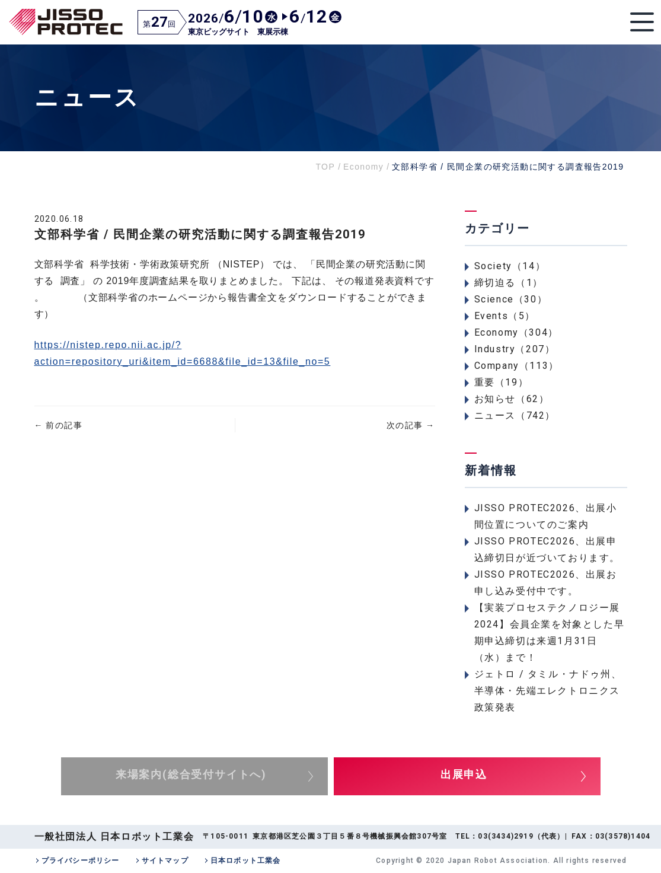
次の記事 (411, 425)
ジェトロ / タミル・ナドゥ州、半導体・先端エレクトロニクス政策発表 (548, 690)
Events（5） (504, 315)
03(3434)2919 (505, 836)
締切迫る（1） (508, 282)
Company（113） (516, 365)
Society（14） (510, 266)
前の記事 (58, 425)
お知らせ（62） (512, 398)
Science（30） (511, 299)
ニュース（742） (514, 415)
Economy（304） (516, 332)
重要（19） (501, 382)
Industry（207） (514, 349)
